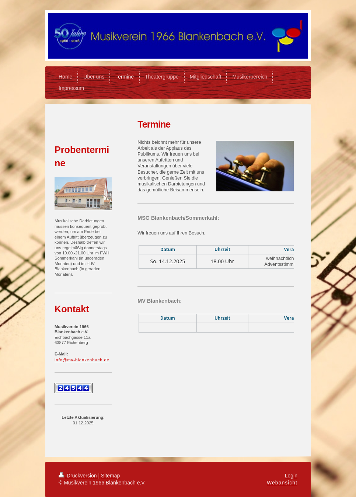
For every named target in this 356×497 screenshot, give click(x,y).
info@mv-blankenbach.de (82, 360)
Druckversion (78, 476)
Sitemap (110, 476)
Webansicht (282, 483)
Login (291, 476)
